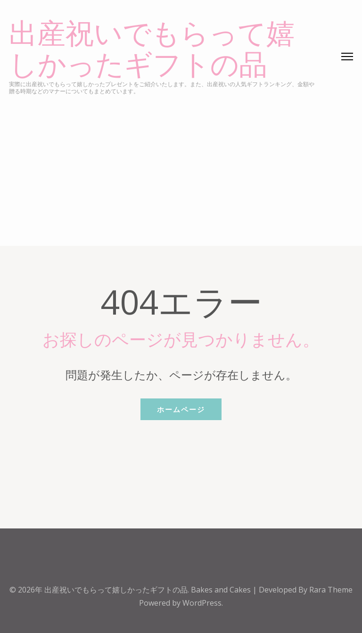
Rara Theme (331, 589)
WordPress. (202, 603)
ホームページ (181, 409)
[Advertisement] (181, 166)
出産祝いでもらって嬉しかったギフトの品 (152, 49)
